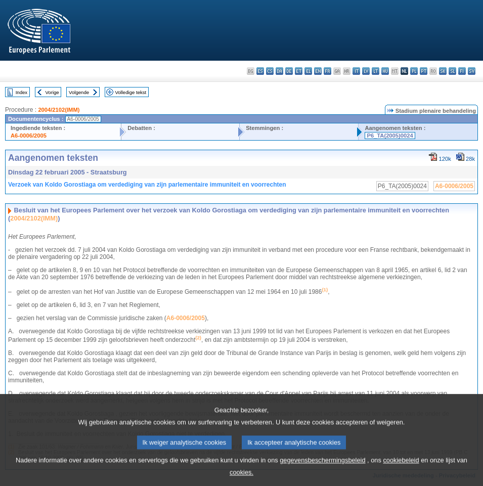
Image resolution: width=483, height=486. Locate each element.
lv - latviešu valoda (366, 71)
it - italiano (356, 71)
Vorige (52, 92)
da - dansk (279, 71)
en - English (318, 71)
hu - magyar (385, 71)
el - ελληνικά (308, 71)
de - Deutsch (289, 71)
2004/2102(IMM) (58, 110)
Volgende (79, 92)
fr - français (327, 71)
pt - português (423, 71)
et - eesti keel (298, 71)
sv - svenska (471, 71)
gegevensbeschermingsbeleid (322, 468)
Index (21, 92)
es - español (260, 71)
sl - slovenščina (452, 71)
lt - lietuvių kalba (375, 71)
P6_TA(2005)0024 (390, 135)
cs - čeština (270, 71)
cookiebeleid (401, 468)
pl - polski (414, 71)
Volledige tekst (130, 92)
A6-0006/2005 (29, 135)
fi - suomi (462, 71)
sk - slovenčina (443, 71)
